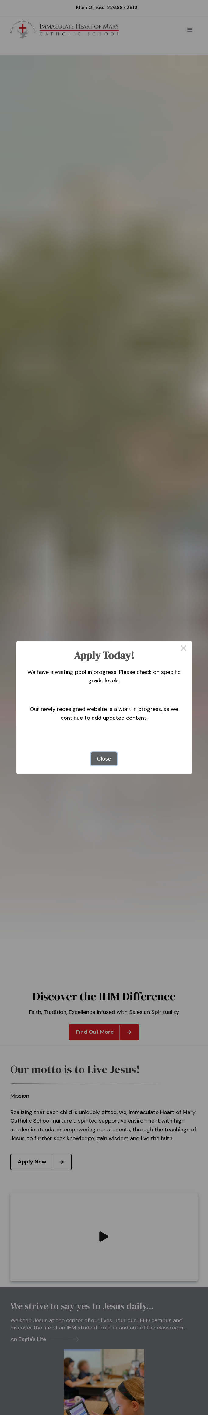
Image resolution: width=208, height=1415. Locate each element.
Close (104, 759)
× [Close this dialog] (183, 649)
